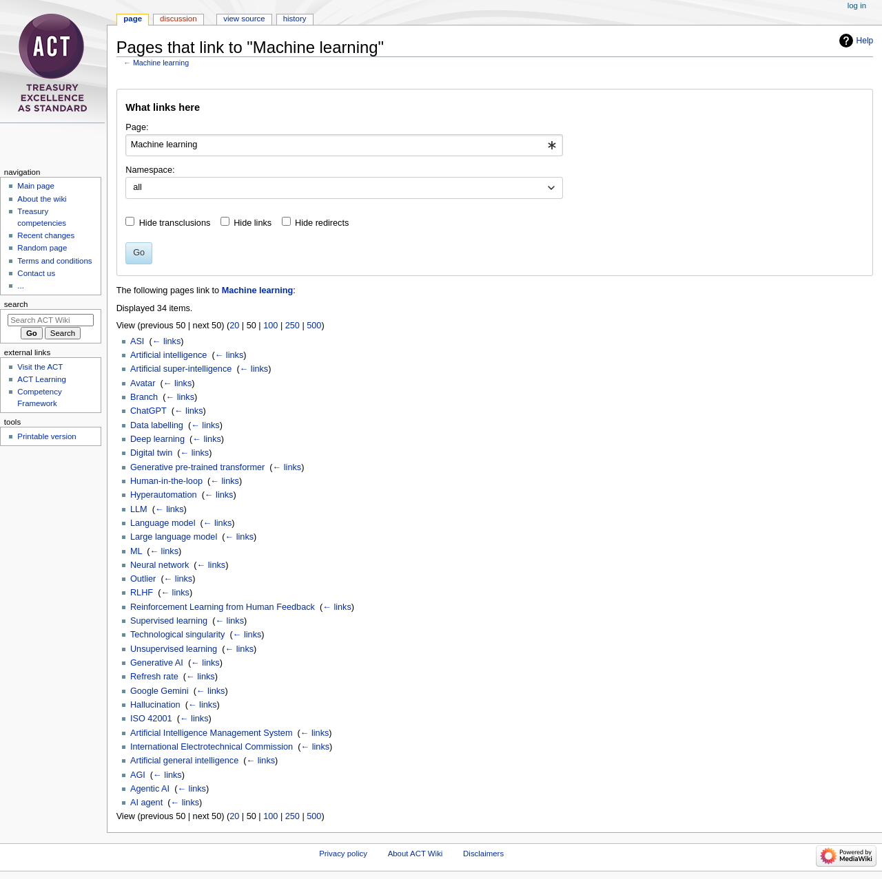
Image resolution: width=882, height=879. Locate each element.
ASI (137, 341)
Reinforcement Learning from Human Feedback (222, 607)
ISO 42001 (151, 718)
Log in (857, 5)
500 (314, 325)
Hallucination (155, 705)
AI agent (146, 802)
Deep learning (157, 439)
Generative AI (156, 663)
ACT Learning (41, 379)
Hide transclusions (175, 223)
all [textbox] (137, 187)
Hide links (252, 223)
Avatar (142, 383)
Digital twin (151, 453)
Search (16, 304)
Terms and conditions (54, 261)
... (20, 286)
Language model (163, 523)
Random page (42, 248)
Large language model (173, 537)
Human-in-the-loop (166, 481)
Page (132, 18)
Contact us (36, 273)
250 (292, 325)
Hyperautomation (163, 495)
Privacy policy (343, 853)
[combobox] (344, 145)
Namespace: (149, 170)
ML (136, 551)
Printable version (46, 436)
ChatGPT (148, 411)
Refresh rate (154, 676)
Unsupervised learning (173, 649)
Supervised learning (168, 621)
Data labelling (156, 425)
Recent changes (45, 235)
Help (865, 40)
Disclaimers (483, 853)
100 (270, 325)
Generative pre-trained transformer (197, 467)
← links (166, 341)
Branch (144, 397)
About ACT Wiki (415, 853)
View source (244, 18)
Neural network (159, 565)
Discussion (178, 18)
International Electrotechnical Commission (211, 747)
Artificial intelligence (168, 355)
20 (234, 325)
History (295, 18)
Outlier (143, 579)
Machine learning (161, 63)
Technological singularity (177, 634)
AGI (137, 775)
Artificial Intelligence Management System (211, 733)
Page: (136, 127)
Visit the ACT (40, 367)
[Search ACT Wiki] (51, 320)
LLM (138, 509)
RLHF (141, 592)
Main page (35, 186)
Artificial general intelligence (184, 760)
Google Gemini (159, 691)
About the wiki (41, 199)
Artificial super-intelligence (181, 369)
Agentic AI (150, 789)
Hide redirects (322, 223)
